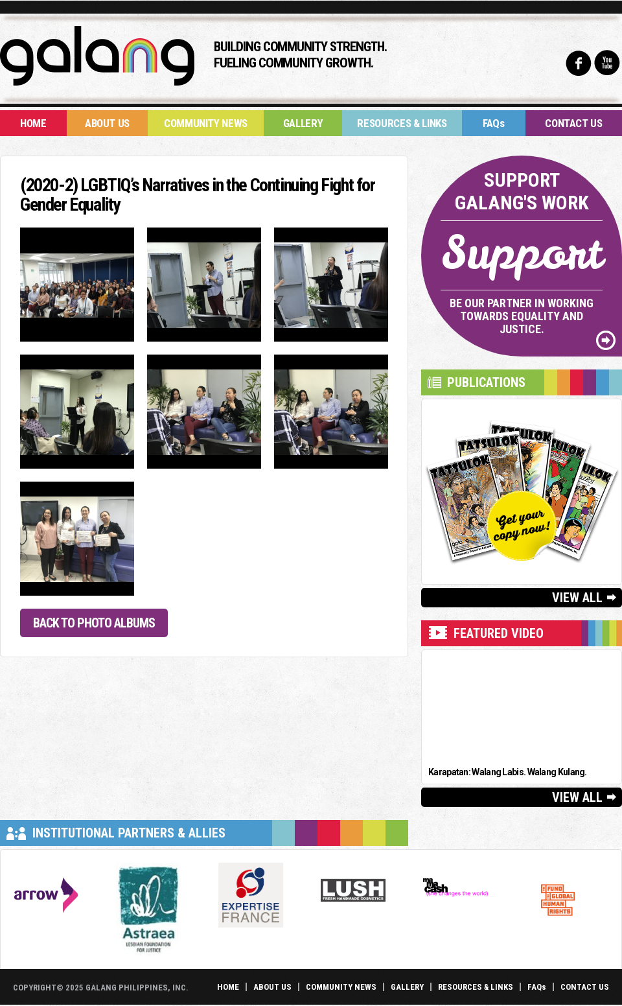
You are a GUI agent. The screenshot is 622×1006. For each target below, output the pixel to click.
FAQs (494, 123)
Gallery (303, 123)
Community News (206, 123)
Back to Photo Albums (94, 623)
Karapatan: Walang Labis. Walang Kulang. (507, 772)
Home (33, 123)
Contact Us (574, 123)
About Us (107, 123)
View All (577, 597)
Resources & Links (401, 123)
